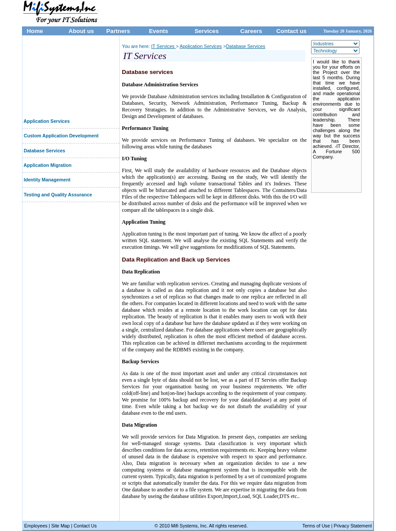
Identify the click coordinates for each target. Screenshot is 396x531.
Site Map (61, 525)
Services (206, 31)
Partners (118, 31)
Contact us (291, 31)
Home (34, 31)
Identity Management (46, 179)
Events (158, 31)
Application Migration (47, 165)
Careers (251, 31)
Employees (36, 525)
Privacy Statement (353, 525)
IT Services (163, 46)
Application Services (46, 121)
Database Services (43, 150)
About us (81, 31)
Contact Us (85, 525)
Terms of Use (316, 525)
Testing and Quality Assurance (57, 194)
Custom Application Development (60, 135)
